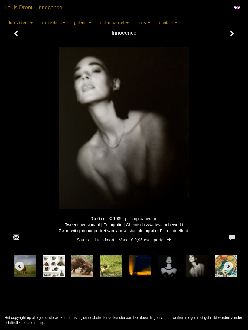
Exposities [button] (53, 22)
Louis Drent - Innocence (33, 8)
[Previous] (19, 266)
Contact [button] (168, 22)
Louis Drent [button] (21, 22)
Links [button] (144, 22)
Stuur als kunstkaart (124, 239)
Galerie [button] (82, 22)
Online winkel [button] (114, 22)
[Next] (228, 266)
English (237, 8)
